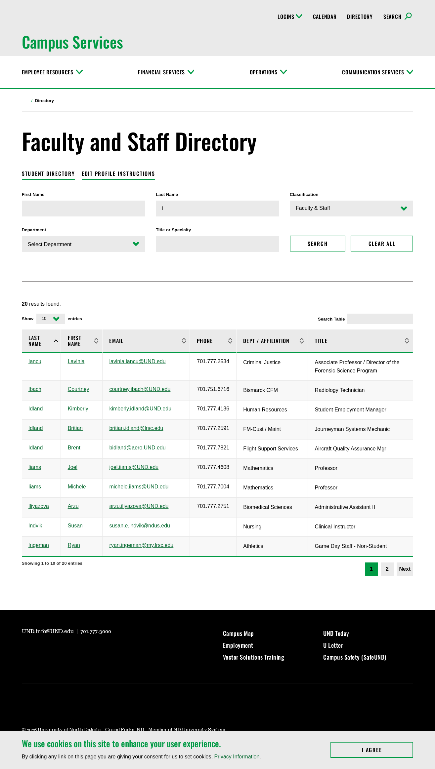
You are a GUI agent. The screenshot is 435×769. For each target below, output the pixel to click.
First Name (33, 194)
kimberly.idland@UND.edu (140, 408)
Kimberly (78, 408)
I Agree (387, 750)
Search (318, 244)
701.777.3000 (95, 631)
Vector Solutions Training (253, 657)
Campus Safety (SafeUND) (354, 657)
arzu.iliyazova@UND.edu (138, 506)
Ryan (74, 545)
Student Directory (48, 173)
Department (34, 229)
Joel (72, 467)
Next (405, 569)
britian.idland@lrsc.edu (136, 428)
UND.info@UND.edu (48, 631)
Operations (264, 72)
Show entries (52, 319)
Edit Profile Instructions (118, 173)
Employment (238, 645)
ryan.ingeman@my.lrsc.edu (141, 545)
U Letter (333, 645)
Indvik (35, 525)
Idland (35, 408)
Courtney (78, 389)
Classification (304, 194)
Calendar (325, 16)
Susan (75, 525)
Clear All (382, 244)
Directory (359, 16)
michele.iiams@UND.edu (138, 486)
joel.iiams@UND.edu (133, 467)
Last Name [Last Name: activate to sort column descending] (35, 341)
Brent (74, 447)
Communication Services (373, 72)
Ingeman (38, 545)
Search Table (365, 319)
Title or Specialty (173, 229)
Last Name (167, 194)
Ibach (34, 389)
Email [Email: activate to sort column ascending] (116, 341)
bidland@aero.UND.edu (137, 447)
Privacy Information (236, 756)
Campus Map (238, 633)
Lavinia (76, 361)
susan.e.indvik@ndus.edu (139, 525)
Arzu (73, 506)
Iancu (34, 361)
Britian (75, 428)
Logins (290, 16)
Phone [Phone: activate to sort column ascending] (205, 341)
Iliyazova (38, 506)
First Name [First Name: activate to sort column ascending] (74, 341)
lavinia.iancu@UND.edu (137, 361)
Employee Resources (47, 72)
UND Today (336, 633)
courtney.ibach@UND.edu (139, 389)
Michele (77, 486)
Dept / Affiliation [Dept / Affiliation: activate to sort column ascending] (266, 341)
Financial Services (161, 72)
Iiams (34, 467)
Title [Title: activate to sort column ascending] (321, 341)
